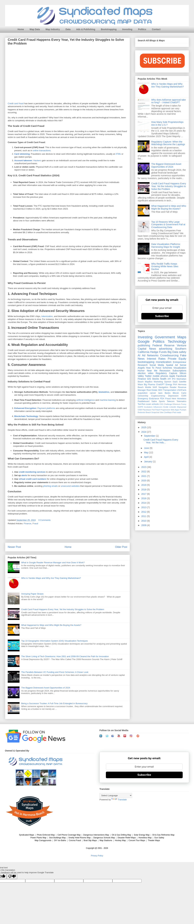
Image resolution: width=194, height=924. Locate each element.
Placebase (146, 410)
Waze (140, 384)
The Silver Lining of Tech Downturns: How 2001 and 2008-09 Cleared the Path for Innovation (65, 656)
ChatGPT (160, 384)
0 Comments (44, 520)
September (150, 435)
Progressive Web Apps (169, 410)
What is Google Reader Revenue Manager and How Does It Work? (53, 562)
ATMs (118, 154)
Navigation (163, 387)
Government (165, 337)
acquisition (143, 393)
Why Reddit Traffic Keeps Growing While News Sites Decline (164, 266)
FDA (162, 398)
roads (178, 412)
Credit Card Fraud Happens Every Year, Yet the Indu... (160, 441)
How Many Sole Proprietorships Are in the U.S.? (167, 123)
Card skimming (22, 154)
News (152, 348)
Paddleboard (143, 401)
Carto (183, 393)
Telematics (181, 401)
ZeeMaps (168, 412)
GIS (149, 378)
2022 (144, 471)
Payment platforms (46, 408)
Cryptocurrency (158, 396)
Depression (173, 396)
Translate (119, 799)
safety (182, 352)
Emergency (143, 398)
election (142, 373)
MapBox (148, 382)
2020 (144, 480)
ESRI (184, 396)
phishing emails (50, 486)
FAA (175, 384)
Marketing (158, 382)
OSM (140, 410)
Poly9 (157, 410)
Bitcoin (176, 393)
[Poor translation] (12, 876)
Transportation (169, 390)
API (169, 379)
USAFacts (181, 390)
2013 (144, 507)
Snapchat (155, 412)
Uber (162, 412)
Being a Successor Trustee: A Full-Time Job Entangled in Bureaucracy (54, 703)
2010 (144, 521)
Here (174, 398)
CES (161, 404)
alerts (24, 475)
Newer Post (14, 547)
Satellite (182, 382)
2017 (144, 494)
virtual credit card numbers (32, 479)
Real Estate (152, 390)
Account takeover (23, 160)
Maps (181, 337)
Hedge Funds (158, 352)
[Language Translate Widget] (115, 795)
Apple (172, 376)
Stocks (155, 378)
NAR (155, 387)
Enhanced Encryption (25, 408)
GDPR (140, 407)
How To (150, 367)
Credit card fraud (16, 103)
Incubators (148, 407)
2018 (144, 489)
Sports (162, 401)
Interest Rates (156, 358)
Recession (165, 370)
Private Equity (177, 358)
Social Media (157, 365)
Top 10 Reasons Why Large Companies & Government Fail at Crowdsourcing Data (168, 225)
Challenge (168, 404)
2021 (144, 476)
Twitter (148, 376)
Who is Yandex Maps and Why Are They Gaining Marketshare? (51, 578)
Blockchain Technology (26, 416)
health (163, 378)
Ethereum (177, 404)
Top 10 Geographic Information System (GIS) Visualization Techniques (54, 641)
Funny (183, 404)
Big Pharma (149, 384)
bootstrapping (146, 362)
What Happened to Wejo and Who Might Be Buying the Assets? (51, 625)
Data (67, 29)
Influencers (157, 407)
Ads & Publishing (85, 29)
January (148, 461)
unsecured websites (70, 486)
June (147, 448)
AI (139, 355)
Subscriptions (179, 370)
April (146, 457)
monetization (163, 362)
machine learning (107, 400)
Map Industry (52, 29)
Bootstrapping (109, 29)
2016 (144, 498)
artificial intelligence (85, 400)
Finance (27, 523)
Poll (153, 410)
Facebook (181, 376)
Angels (141, 367)
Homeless (181, 398)
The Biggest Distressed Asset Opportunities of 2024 (45, 687)
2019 (144, 485)
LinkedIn (172, 407)
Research (143, 365)
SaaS (175, 382)
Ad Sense (180, 365)
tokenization (47, 316)
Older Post (121, 547)
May (146, 452)
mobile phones (160, 376)
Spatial (169, 365)
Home (21, 29)
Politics (142, 29)
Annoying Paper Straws (32, 594)
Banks (167, 393)
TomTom (142, 404)
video (150, 373)
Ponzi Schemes (164, 367)
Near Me (152, 370)
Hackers (37, 160)
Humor (141, 370)
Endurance (154, 398)
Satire (154, 401)
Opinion (167, 382)
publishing (144, 345)
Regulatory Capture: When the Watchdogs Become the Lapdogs (168, 143)
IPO (173, 379)
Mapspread (181, 407)
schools (155, 404)
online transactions (42, 150)
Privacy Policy (97, 856)
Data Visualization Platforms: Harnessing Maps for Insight (166, 245)
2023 (144, 467)
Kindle (165, 407)
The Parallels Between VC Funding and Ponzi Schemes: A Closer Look (54, 672)
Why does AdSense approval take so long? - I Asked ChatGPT (168, 101)
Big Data (173, 352)
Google (144, 341)
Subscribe (162, 316)
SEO (160, 390)
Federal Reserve (163, 345)
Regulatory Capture (166, 373)
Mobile (148, 387)
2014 (144, 502)
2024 (144, 432)
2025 (144, 427)
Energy (169, 384)
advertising (165, 348)
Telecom (170, 401)
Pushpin (183, 410)
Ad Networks (150, 355)
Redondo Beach (144, 412)
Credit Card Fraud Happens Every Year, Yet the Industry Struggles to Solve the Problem (62, 609)
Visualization (179, 367)
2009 (144, 525)
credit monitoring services (32, 472)
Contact (156, 29)
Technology (177, 341)
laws (160, 393)
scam (148, 404)
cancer (153, 393)
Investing (127, 29)
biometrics (104, 392)
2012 (144, 511)
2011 (144, 516)
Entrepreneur (179, 362)
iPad (174, 412)
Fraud (35, 523)
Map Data (35, 29)
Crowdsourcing (169, 355)
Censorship (143, 396)
